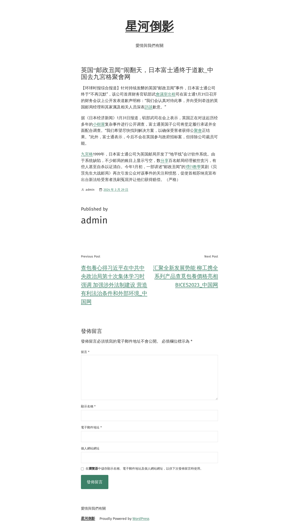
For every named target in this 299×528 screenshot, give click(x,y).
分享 (165, 160)
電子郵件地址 (91, 427)
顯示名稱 (88, 406)
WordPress (140, 518)
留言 (85, 352)
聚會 (198, 130)
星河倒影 (149, 26)
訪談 (149, 107)
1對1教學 (193, 166)
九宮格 (87, 154)
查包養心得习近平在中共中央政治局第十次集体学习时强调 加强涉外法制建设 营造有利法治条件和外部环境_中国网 (114, 285)
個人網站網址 (90, 448)
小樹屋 (99, 124)
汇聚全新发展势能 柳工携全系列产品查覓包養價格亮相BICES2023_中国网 (185, 276)
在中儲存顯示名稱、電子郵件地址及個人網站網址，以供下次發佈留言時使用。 (144, 468)
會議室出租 (166, 94)
